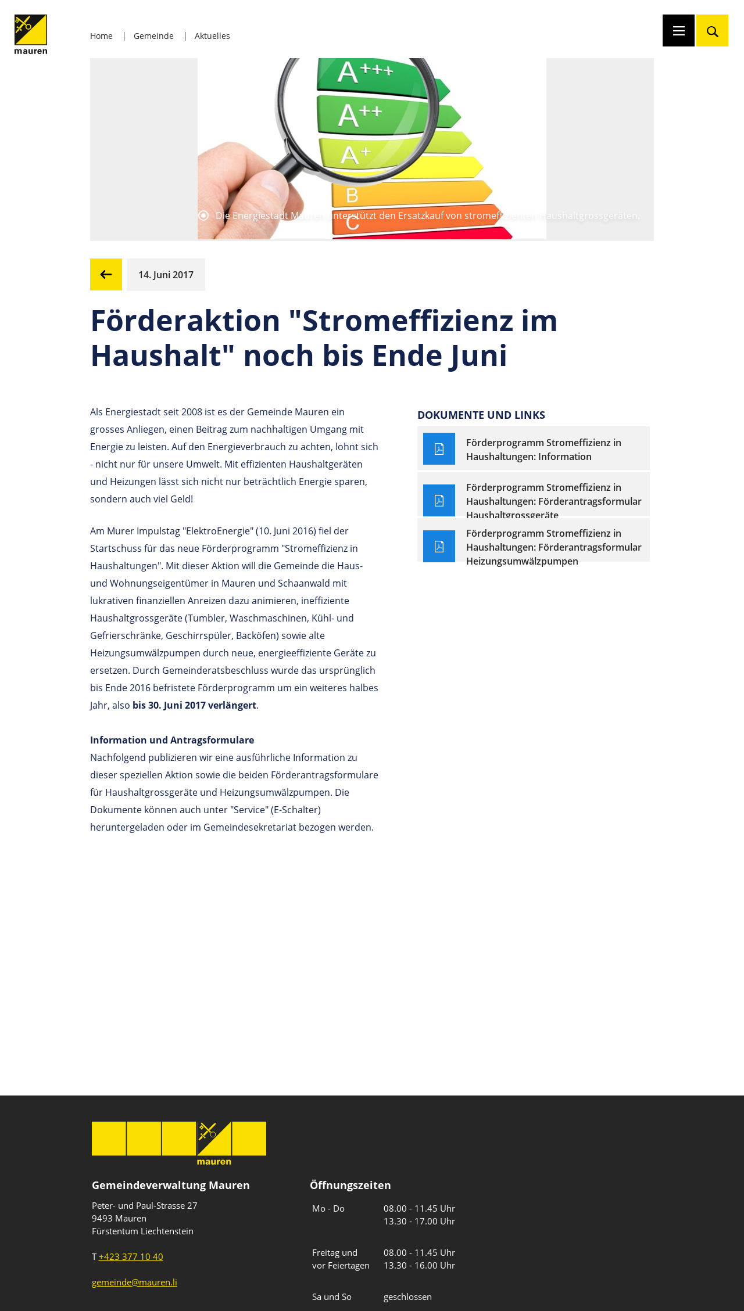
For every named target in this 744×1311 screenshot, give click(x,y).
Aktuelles (212, 35)
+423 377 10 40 (131, 1256)
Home (101, 35)
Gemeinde (154, 35)
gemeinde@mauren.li (134, 1282)
